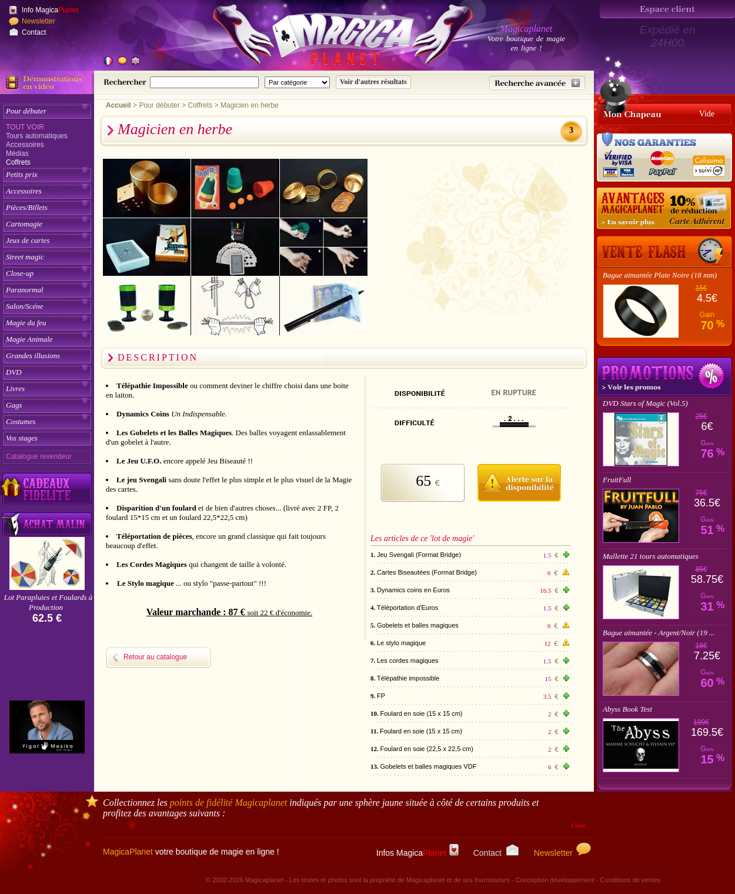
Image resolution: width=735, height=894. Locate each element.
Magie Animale (29, 339)
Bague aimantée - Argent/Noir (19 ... (659, 632)
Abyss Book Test (627, 709)
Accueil (118, 105)
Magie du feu (26, 322)
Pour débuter (26, 110)
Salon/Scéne (25, 306)
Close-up (20, 273)
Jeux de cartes (27, 240)
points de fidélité (229, 803)
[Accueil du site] (329, 37)
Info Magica (50, 10)
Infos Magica (417, 853)
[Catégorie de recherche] (297, 82)
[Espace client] (667, 9)
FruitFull (617, 479)
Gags (14, 405)
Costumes (21, 421)
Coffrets (18, 162)
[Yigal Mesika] (47, 726)
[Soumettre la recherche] (373, 82)
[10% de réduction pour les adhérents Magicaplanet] (664, 209)
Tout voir (25, 127)
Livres (15, 388)
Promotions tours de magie (664, 376)
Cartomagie (24, 223)
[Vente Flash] (664, 252)
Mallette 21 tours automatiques (651, 556)
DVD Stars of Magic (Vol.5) (645, 403)
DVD (14, 372)
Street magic (25, 256)
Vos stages (22, 437)
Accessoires (25, 145)
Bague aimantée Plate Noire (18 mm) (660, 275)
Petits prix (22, 174)
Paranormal (25, 289)
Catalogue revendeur (39, 456)
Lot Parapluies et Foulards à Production (48, 602)
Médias (17, 153)
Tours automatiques (37, 136)
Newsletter (38, 21)
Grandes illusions (33, 355)
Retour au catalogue (155, 657)
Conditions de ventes (630, 879)
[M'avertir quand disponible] (519, 481)
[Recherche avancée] (537, 83)
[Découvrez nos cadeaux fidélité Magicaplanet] (47, 489)
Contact (34, 32)
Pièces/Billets (27, 207)
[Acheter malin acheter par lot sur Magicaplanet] (47, 524)
